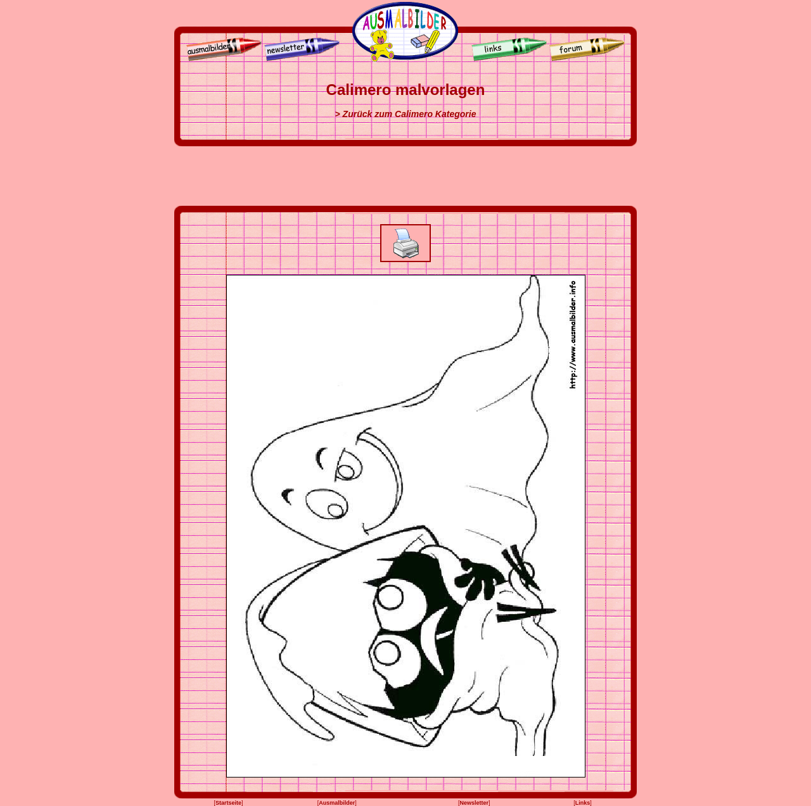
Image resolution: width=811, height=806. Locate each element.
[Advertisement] (405, 176)
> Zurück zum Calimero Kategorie (405, 114)
